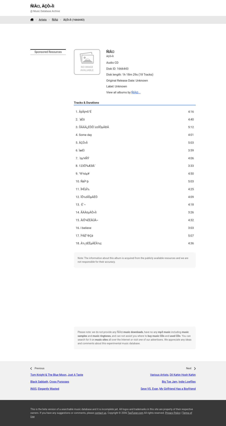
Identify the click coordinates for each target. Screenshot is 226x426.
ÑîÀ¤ (55, 19)
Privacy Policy (172, 412)
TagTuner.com (135, 412)
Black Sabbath (39, 381)
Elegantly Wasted (48, 388)
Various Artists (159, 374)
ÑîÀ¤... (136, 92)
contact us (100, 412)
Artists (43, 19)
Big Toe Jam (169, 381)
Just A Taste (75, 374)
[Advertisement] (113, 36)
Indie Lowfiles (187, 381)
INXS (33, 388)
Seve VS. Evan (149, 388)
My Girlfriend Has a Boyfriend (177, 388)
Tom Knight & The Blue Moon (48, 374)
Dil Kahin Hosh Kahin (183, 374)
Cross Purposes (59, 381)
